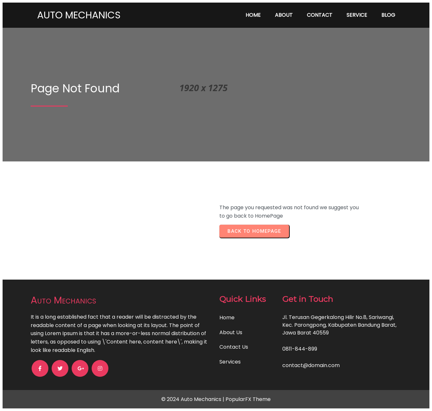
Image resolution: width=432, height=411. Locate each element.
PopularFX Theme (248, 399)
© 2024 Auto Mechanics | (193, 399)
